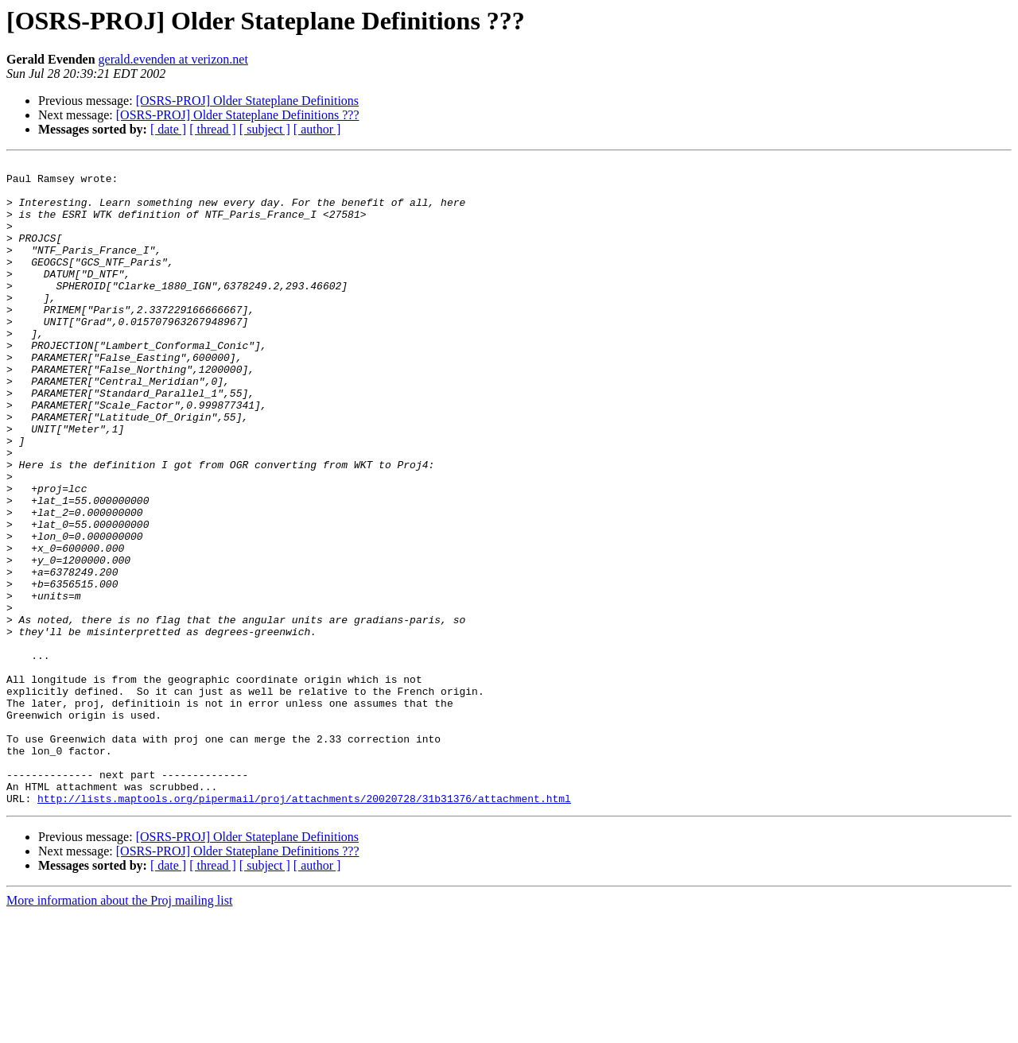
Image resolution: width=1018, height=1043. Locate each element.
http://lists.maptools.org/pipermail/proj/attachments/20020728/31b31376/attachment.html (304, 927)
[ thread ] (212, 129)
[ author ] (317, 129)
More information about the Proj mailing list (119, 1029)
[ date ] (168, 129)
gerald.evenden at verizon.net (173, 59)
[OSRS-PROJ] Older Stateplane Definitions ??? (237, 115)
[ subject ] (264, 129)
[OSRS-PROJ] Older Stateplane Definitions (247, 100)
